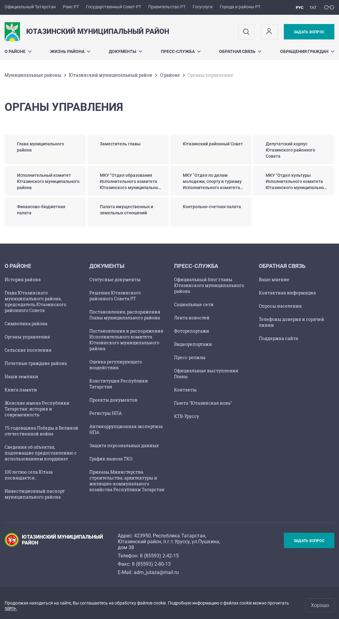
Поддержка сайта (278, 338)
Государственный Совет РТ (113, 6)
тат (313, 7)
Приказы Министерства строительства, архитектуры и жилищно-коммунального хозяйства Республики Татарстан (127, 480)
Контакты (185, 390)
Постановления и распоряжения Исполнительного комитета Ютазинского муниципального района (126, 339)
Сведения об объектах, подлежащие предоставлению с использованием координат (41, 453)
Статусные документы (115, 279)
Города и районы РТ (240, 6)
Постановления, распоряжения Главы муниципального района (124, 315)
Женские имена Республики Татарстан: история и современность (37, 409)
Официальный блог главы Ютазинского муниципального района (209, 285)
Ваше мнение (274, 279)
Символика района (26, 323)
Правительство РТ (167, 6)
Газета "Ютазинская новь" (203, 403)
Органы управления (27, 337)
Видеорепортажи (193, 344)
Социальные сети (194, 304)
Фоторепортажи (191, 331)
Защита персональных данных (124, 445)
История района (23, 279)
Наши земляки (21, 376)
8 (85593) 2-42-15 (159, 556)
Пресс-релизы (190, 357)
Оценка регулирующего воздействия (115, 364)
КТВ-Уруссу (186, 416)
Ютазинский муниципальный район (110, 75)
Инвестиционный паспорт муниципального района (35, 494)
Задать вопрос (309, 32)
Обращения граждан (307, 51)
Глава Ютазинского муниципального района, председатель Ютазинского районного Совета (35, 301)
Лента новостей (192, 318)
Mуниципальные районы (33, 75)
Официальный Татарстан (30, 6)
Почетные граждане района (36, 363)
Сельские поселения (28, 350)
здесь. (11, 607)
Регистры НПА (105, 413)
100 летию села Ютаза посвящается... (29, 475)
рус (300, 7)
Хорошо (320, 605)
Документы (125, 51)
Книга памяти (21, 390)
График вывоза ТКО (111, 459)
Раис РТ (71, 6)
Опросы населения (280, 306)
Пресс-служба (181, 51)
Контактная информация (287, 293)
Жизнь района (70, 51)
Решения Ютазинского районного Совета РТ (115, 295)
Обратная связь (240, 51)
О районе (18, 51)
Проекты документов (113, 400)
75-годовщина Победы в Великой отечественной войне (41, 431)
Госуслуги (203, 6)
